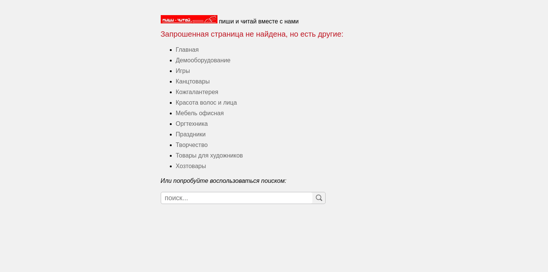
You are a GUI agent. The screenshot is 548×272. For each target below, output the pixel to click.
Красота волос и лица (206, 102)
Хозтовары (191, 166)
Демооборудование (203, 60)
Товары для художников (209, 155)
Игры (183, 71)
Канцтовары (193, 81)
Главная (187, 49)
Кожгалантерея (197, 92)
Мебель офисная (200, 113)
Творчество (192, 145)
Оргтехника (192, 124)
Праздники (191, 134)
